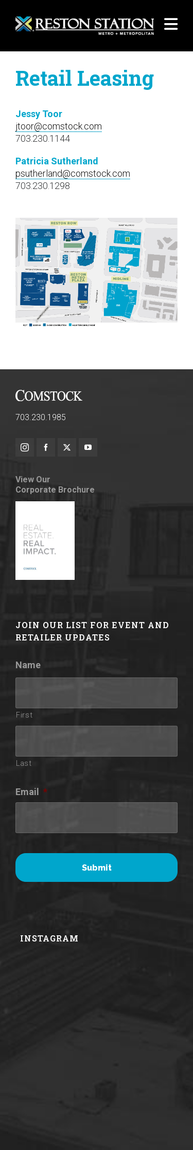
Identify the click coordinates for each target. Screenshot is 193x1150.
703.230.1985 (40, 417)
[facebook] (46, 447)
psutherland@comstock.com (72, 173)
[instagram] (24, 447)
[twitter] (67, 447)
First (24, 715)
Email (31, 791)
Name (28, 664)
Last (24, 763)
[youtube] (88, 447)
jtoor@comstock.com (58, 126)
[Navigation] (171, 25)
